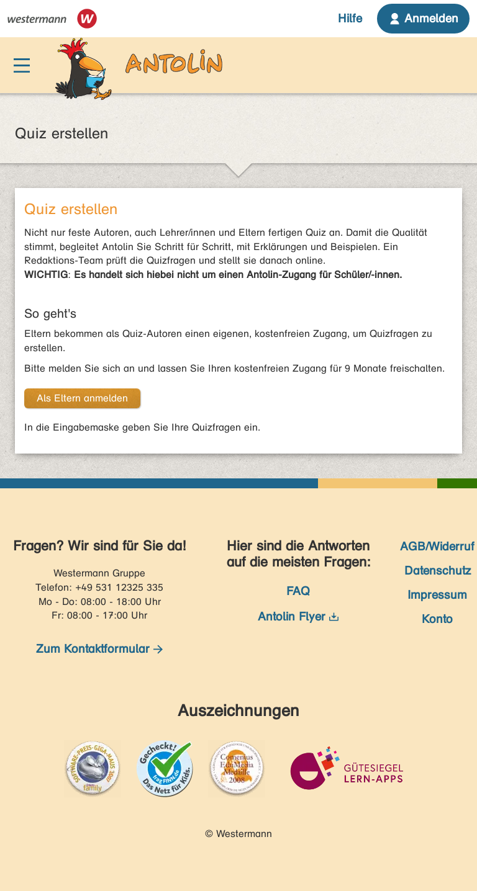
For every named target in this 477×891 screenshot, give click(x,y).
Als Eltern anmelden (82, 398)
